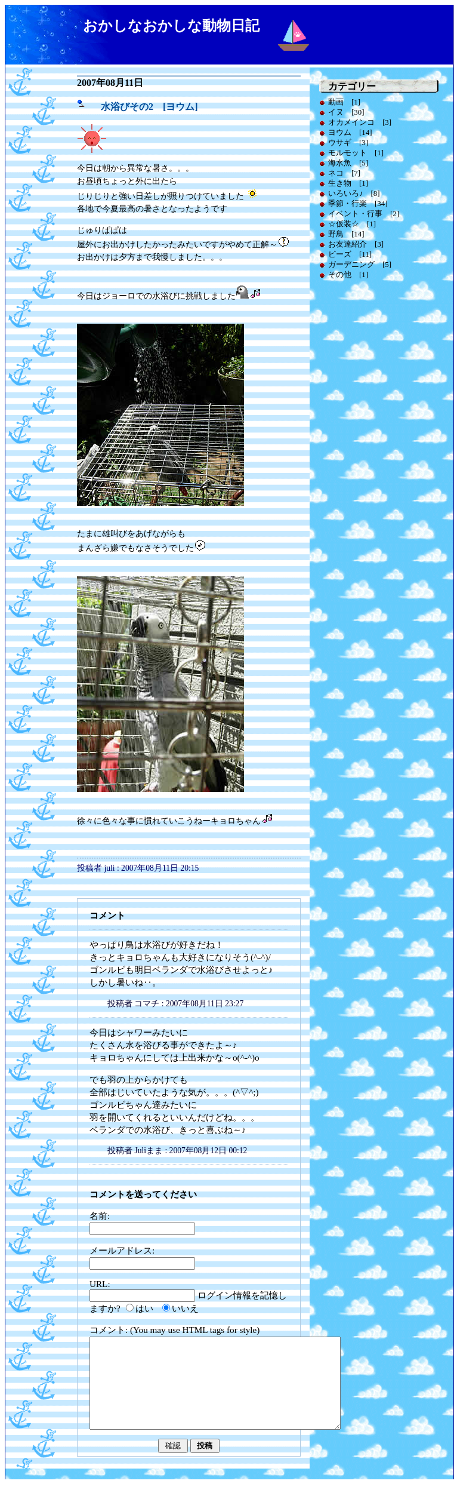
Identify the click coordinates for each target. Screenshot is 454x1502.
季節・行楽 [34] (358, 203)
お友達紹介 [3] (356, 243)
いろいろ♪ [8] (354, 193)
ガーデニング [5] (359, 264)
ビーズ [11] (350, 254)
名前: (99, 1216)
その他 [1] (348, 274)
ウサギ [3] (348, 142)
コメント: (109, 1330)
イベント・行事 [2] (363, 213)
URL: (99, 1284)
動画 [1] (344, 101)
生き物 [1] (348, 183)
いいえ (185, 1308)
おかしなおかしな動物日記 (171, 25)
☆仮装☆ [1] (352, 223)
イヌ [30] (346, 111)
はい (144, 1308)
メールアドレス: (122, 1250)
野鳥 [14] (346, 233)
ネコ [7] (344, 172)
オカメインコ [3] (359, 122)
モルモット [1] (356, 152)
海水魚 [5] (348, 162)
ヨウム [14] (350, 132)
